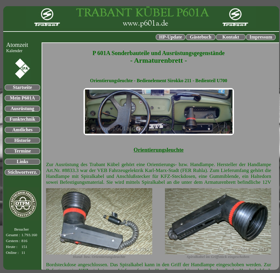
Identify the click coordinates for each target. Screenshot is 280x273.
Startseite (22, 87)
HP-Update (170, 36)
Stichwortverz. (22, 172)
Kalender (14, 50)
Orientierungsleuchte (159, 150)
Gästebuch (201, 36)
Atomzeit (17, 45)
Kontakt (230, 36)
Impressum (260, 36)
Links (22, 161)
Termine (22, 150)
